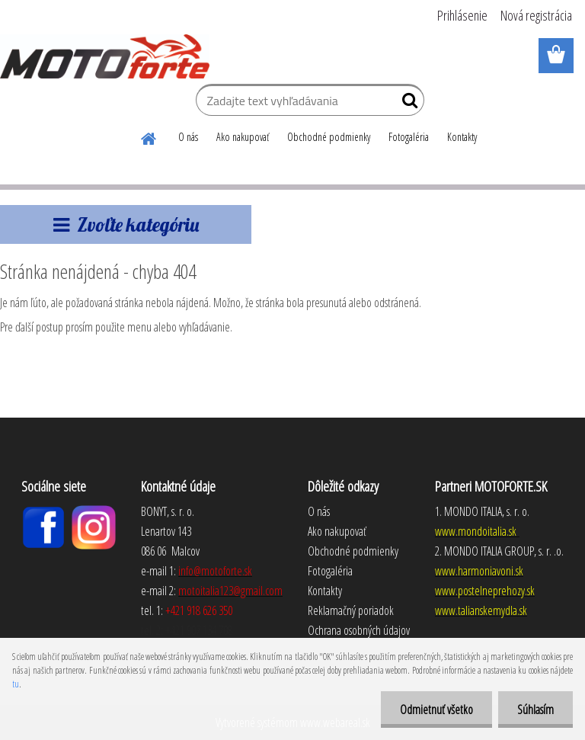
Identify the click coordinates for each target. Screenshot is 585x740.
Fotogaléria (408, 137)
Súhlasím (535, 709)
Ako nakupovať (242, 137)
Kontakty (462, 137)
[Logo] (104, 56)
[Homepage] (149, 136)
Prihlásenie (462, 15)
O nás (188, 137)
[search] (406, 103)
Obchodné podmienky (328, 137)
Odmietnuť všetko (436, 709)
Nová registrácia (536, 15)
